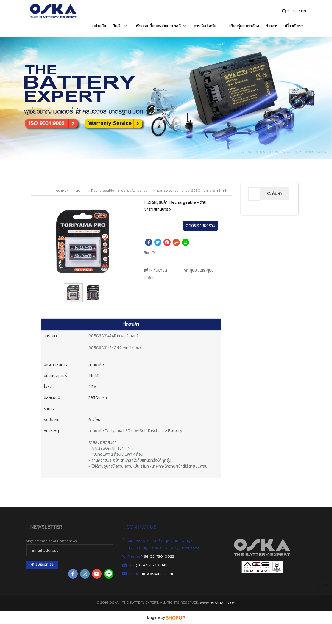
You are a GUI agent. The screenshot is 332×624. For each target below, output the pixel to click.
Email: (151, 573)
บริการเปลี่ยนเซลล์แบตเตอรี (161, 25)
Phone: (151, 556)
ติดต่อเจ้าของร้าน (200, 225)
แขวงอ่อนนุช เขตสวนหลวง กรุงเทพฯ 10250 (165, 548)
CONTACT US (141, 527)
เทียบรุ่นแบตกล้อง (244, 25)
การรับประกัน (208, 25)
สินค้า (120, 25)
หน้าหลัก (99, 25)
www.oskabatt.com (218, 603)
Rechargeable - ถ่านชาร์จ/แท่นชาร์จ (119, 190)
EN (303, 11)
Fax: (148, 565)
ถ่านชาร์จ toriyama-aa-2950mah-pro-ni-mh (190, 190)
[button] (118, 207)
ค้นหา (274, 193)
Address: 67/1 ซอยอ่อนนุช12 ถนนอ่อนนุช (161, 540)
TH (294, 11)
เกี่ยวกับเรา (294, 25)
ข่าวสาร (272, 25)
